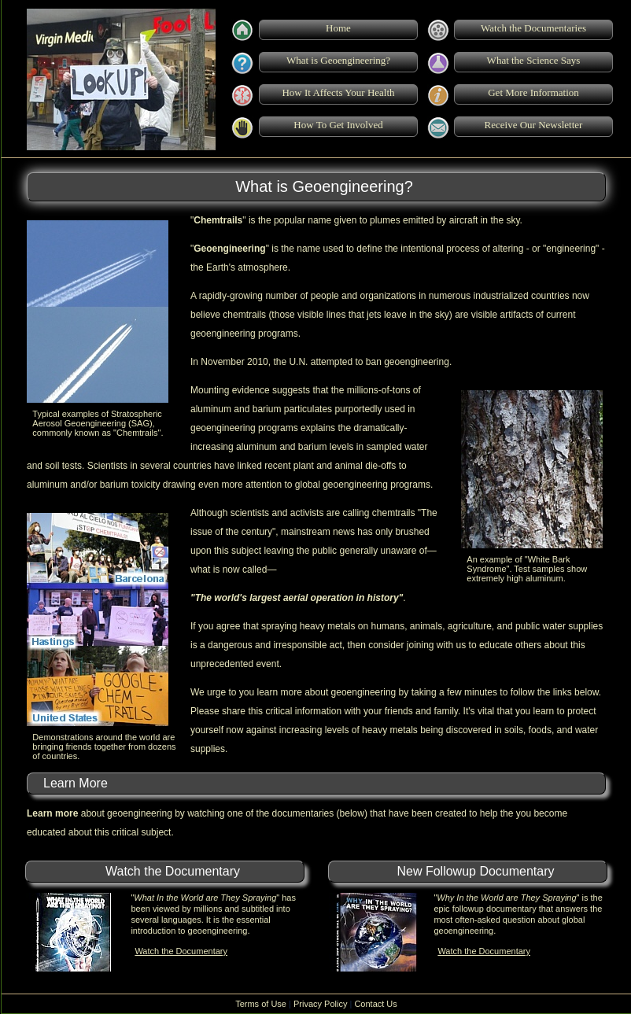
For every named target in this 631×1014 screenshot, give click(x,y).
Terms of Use (260, 1003)
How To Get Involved (337, 125)
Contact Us (375, 1003)
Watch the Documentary (181, 951)
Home (338, 28)
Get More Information (533, 92)
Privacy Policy (320, 1003)
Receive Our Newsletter (534, 125)
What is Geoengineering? (338, 60)
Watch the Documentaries (533, 28)
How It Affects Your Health (338, 92)
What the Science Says (534, 60)
